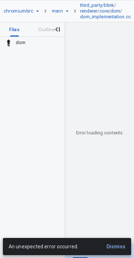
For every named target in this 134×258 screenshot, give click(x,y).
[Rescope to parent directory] (8, 42)
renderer (89, 11)
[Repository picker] (37, 11)
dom (115, 11)
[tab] (14, 29)
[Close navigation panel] (57, 29)
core (104, 11)
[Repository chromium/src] (18, 11)
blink (109, 5)
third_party (91, 5)
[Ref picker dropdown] (67, 11)
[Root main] (57, 11)
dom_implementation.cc (105, 16)
